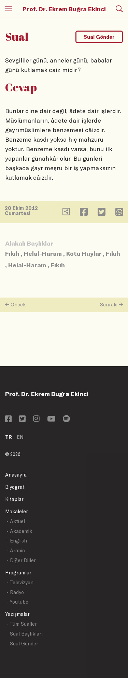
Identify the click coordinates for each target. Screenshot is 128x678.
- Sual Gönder (22, 643)
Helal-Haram (43, 253)
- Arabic (15, 550)
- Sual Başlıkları (24, 634)
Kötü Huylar (83, 253)
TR (8, 437)
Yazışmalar (17, 614)
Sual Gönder (99, 37)
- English (16, 540)
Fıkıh (12, 253)
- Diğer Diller (21, 560)
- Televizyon (19, 582)
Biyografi (15, 487)
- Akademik (19, 531)
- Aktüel (15, 521)
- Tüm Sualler (21, 624)
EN (20, 437)
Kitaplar (14, 499)
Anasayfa (16, 475)
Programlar (18, 572)
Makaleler (16, 511)
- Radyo (15, 592)
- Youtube (17, 602)
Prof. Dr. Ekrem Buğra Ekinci (64, 9)
